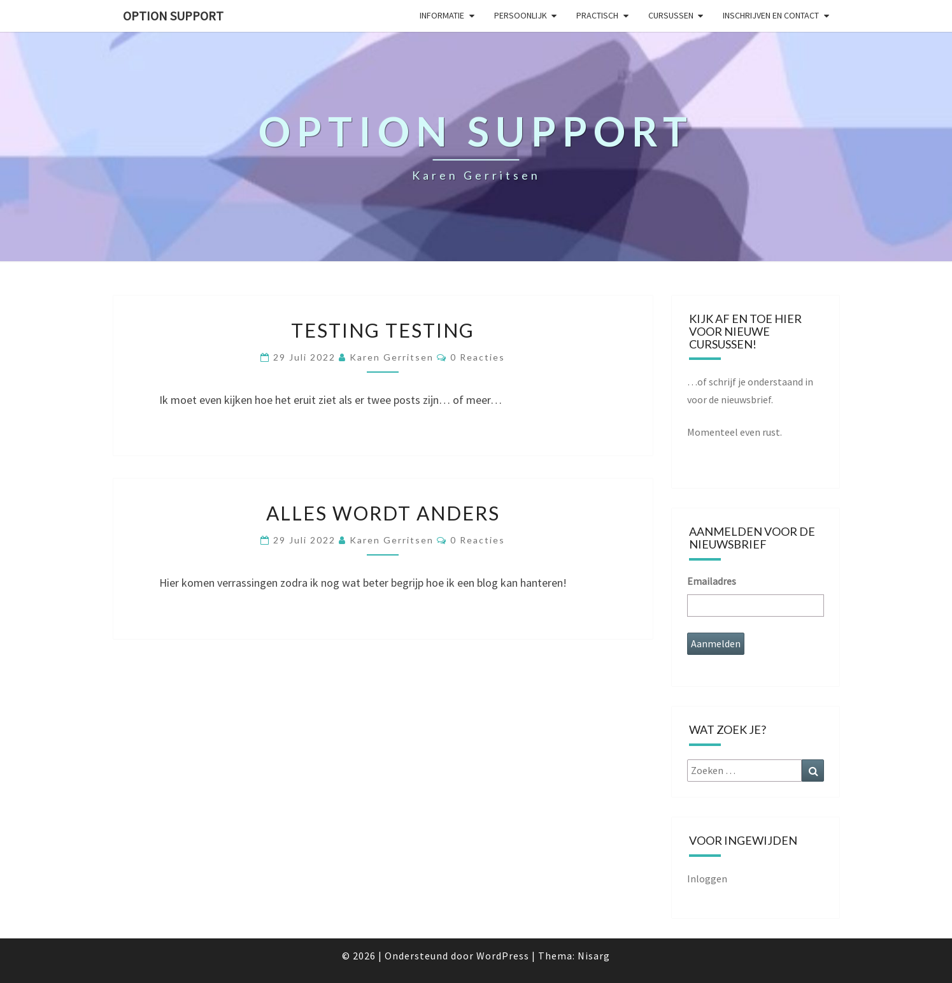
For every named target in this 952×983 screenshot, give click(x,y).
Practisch (597, 15)
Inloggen (707, 878)
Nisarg (594, 955)
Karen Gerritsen (392, 357)
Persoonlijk (520, 15)
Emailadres (711, 581)
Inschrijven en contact (771, 15)
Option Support (173, 16)
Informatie (442, 15)
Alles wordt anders (383, 512)
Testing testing (382, 330)
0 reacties (477, 357)
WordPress (502, 955)
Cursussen (670, 15)
